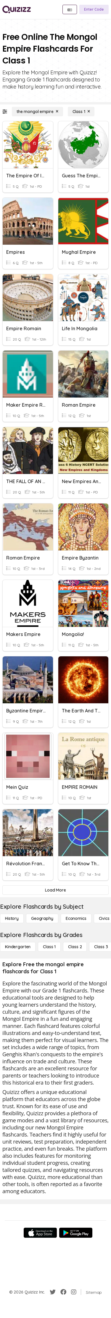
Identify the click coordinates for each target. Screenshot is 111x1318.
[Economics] (76, 918)
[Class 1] (81, 111)
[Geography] (42, 918)
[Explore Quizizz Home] (16, 9)
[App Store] (40, 1233)
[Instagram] (73, 1292)
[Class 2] (75, 946)
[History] (12, 918)
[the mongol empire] (37, 111)
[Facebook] (63, 1292)
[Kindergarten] (18, 946)
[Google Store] (75, 1233)
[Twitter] (53, 1292)
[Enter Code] (94, 9)
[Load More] (55, 890)
